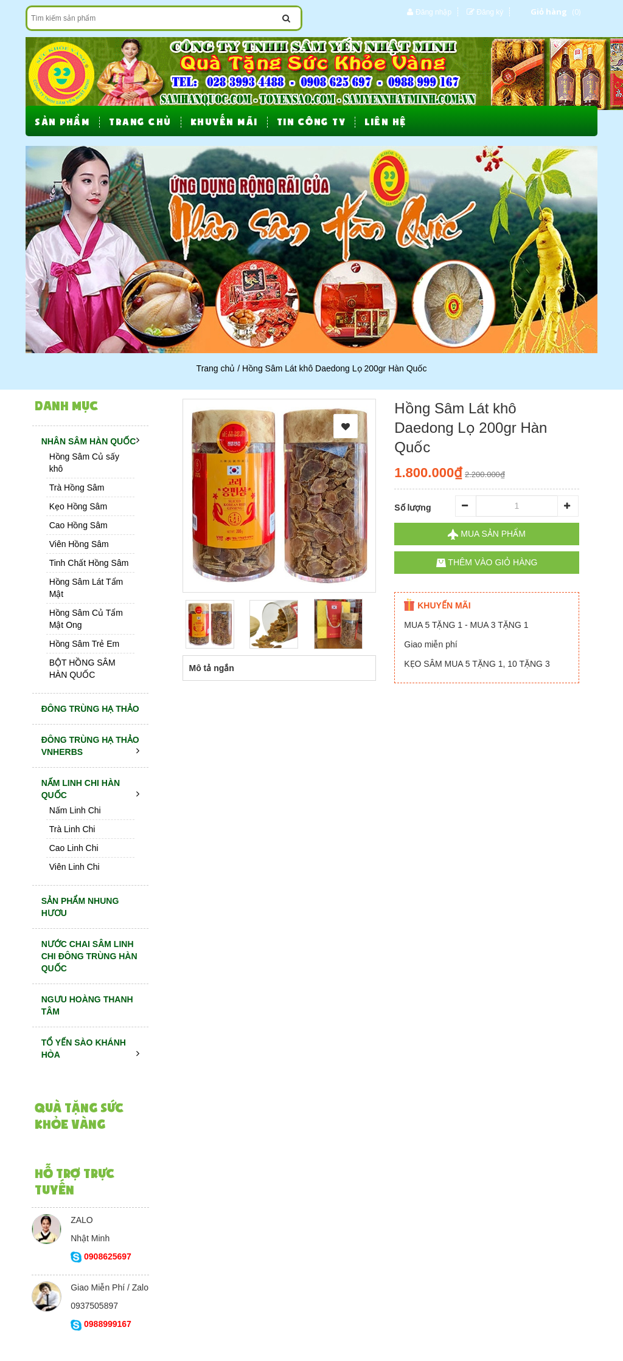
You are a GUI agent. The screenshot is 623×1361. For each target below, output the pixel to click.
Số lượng (412, 507)
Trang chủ (216, 368)
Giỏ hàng (549, 11)
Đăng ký (489, 12)
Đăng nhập (433, 12)
